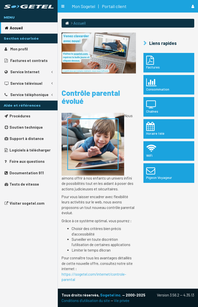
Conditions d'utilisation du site (86, 300)
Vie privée (121, 300)
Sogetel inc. (110, 295)
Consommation (168, 84)
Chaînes (168, 106)
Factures (168, 62)
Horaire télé (168, 128)
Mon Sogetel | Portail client (99, 6)
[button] (63, 6)
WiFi (168, 151)
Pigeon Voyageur (168, 173)
